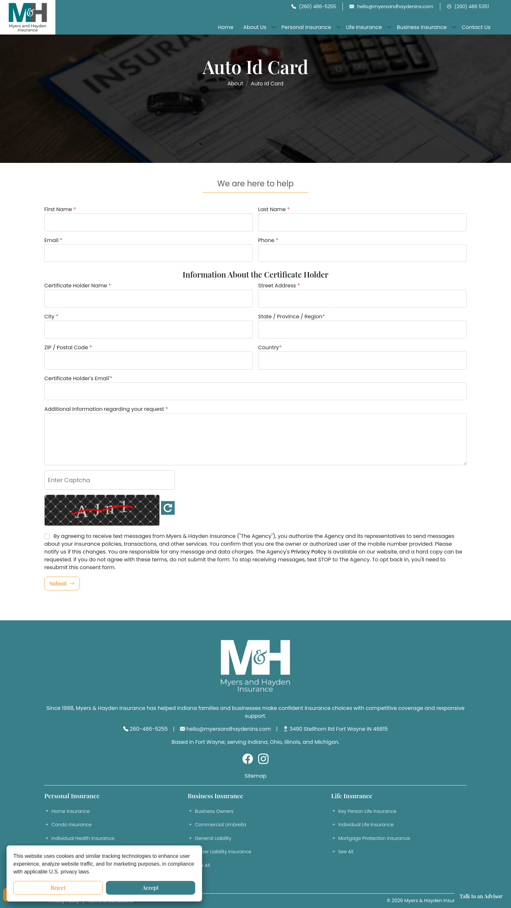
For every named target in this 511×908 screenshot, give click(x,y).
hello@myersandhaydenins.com (391, 6)
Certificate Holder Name (77, 285)
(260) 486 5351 (468, 6)
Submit (62, 583)
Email (53, 240)
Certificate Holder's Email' (78, 378)
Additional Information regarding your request (106, 409)
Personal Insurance (306, 27)
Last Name (274, 209)
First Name (60, 209)
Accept (150, 887)
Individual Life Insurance (362, 825)
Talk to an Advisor (481, 896)
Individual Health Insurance (79, 838)
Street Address (279, 285)
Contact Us (476, 27)
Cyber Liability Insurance (219, 852)
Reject (58, 887)
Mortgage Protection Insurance (370, 838)
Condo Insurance (68, 825)
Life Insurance (364, 27)
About (235, 83)
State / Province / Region (291, 316)
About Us (254, 27)
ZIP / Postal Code (68, 347)
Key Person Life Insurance (363, 811)
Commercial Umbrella (217, 825)
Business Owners (211, 811)
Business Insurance (422, 27)
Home (225, 27)
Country (270, 347)
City (51, 316)
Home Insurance (67, 811)
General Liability (209, 838)
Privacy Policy (308, 551)
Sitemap (255, 776)
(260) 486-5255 (313, 6)
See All (199, 865)
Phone (268, 240)
